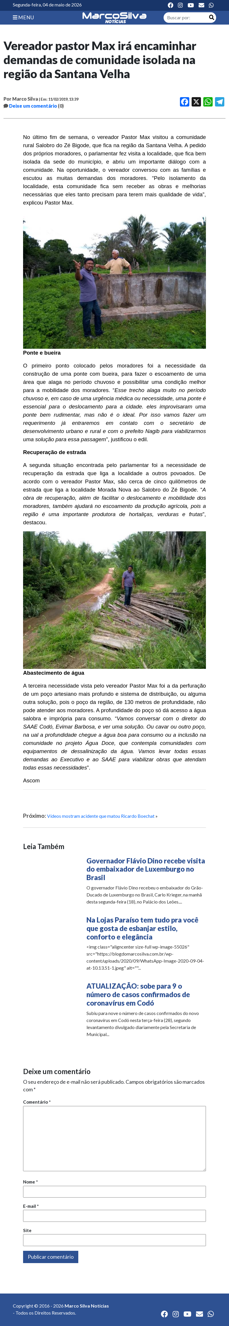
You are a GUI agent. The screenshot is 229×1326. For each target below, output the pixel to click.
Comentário (37, 1102)
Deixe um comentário (33, 106)
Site (27, 1230)
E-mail (31, 1206)
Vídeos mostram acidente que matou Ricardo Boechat (101, 816)
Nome (30, 1181)
